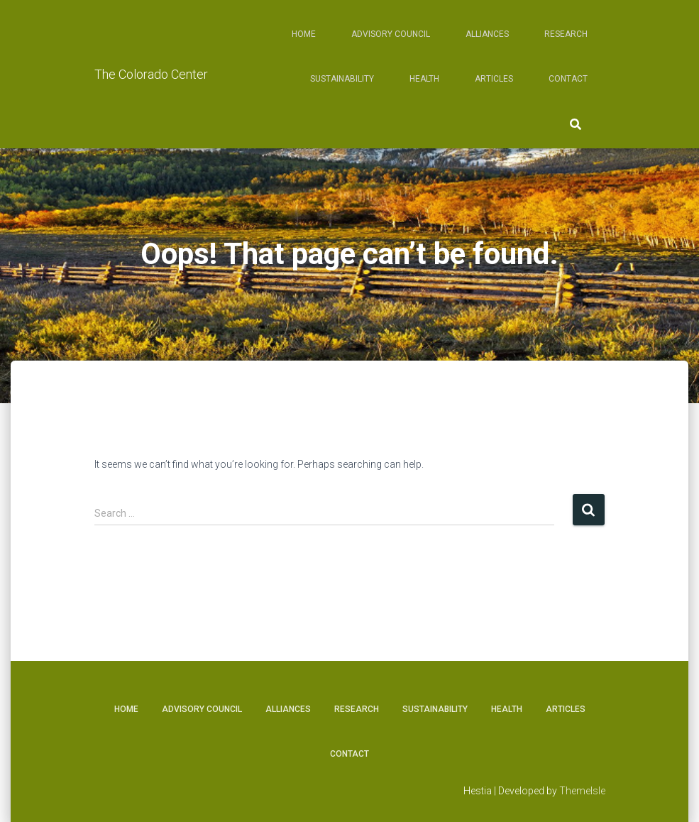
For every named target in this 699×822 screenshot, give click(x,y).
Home (304, 34)
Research (566, 34)
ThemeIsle (582, 790)
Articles (494, 79)
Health (424, 79)
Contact (568, 79)
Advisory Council (390, 34)
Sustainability (342, 79)
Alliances (487, 34)
